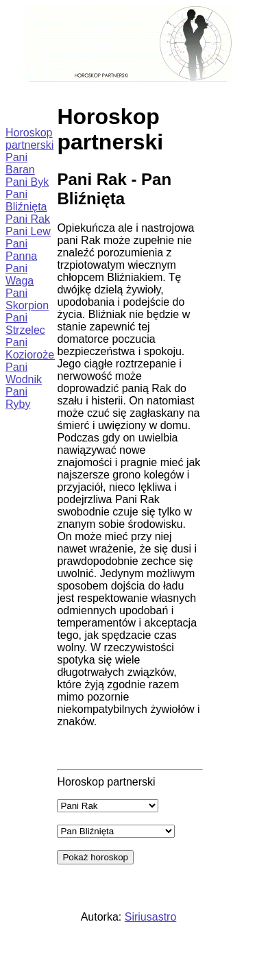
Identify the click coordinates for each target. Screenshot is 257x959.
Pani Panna (21, 250)
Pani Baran (20, 163)
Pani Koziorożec (32, 349)
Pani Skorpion (27, 299)
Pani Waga (19, 275)
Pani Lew (28, 231)
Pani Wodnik (23, 373)
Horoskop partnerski (29, 139)
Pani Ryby (17, 398)
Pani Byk (27, 182)
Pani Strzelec (25, 324)
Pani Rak (27, 219)
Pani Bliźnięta (26, 201)
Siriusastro (151, 917)
